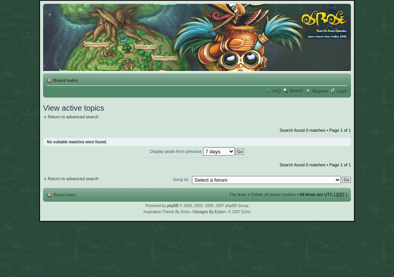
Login (342, 91)
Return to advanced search (73, 116)
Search (296, 90)
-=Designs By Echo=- (209, 212)
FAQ (276, 91)
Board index (65, 80)
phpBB (173, 206)
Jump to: (181, 179)
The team (238, 194)
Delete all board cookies (273, 194)
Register (320, 91)
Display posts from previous (192, 151)
